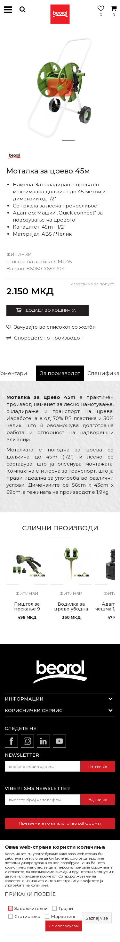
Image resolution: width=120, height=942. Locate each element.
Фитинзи (19, 254)
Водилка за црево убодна (71, 606)
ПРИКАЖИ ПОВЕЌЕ (30, 894)
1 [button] (52, 140)
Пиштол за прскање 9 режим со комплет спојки (27, 611)
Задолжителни (31, 908)
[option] (60, 87)
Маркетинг (63, 916)
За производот (60, 373)
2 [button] (68, 140)
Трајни (65, 908)
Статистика (27, 916)
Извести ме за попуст (92, 284)
